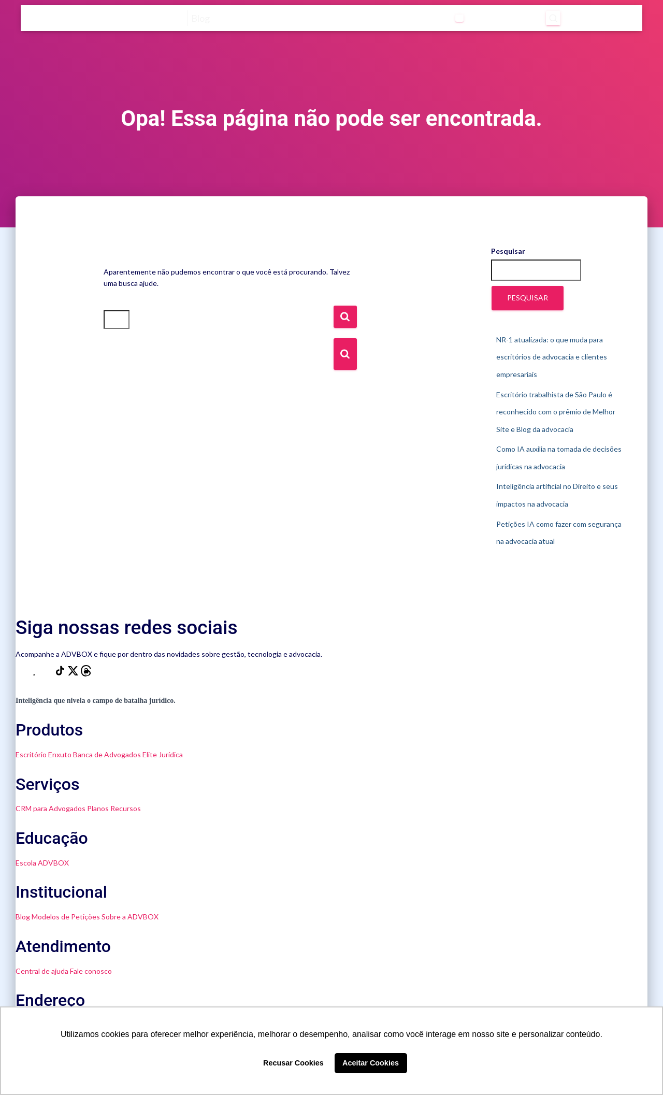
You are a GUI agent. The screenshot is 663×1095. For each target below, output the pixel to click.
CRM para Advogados (50, 808)
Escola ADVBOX (42, 862)
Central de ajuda (42, 971)
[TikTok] (60, 673)
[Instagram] (22, 673)
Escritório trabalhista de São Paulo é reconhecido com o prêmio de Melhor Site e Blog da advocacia (555, 412)
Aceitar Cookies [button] (370, 1063)
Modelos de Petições (66, 916)
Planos (98, 808)
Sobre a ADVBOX (130, 916)
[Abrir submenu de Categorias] (459, 18)
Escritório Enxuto (43, 754)
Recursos (125, 808)
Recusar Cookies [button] (293, 1063)
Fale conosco (91, 971)
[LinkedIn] (47, 673)
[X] (73, 673)
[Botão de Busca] (345, 354)
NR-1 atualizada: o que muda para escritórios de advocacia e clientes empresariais (551, 357)
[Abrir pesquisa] (553, 18)
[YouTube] (34, 673)
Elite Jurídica (162, 754)
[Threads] (86, 673)
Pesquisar (508, 251)
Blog (23, 916)
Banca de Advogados (107, 754)
